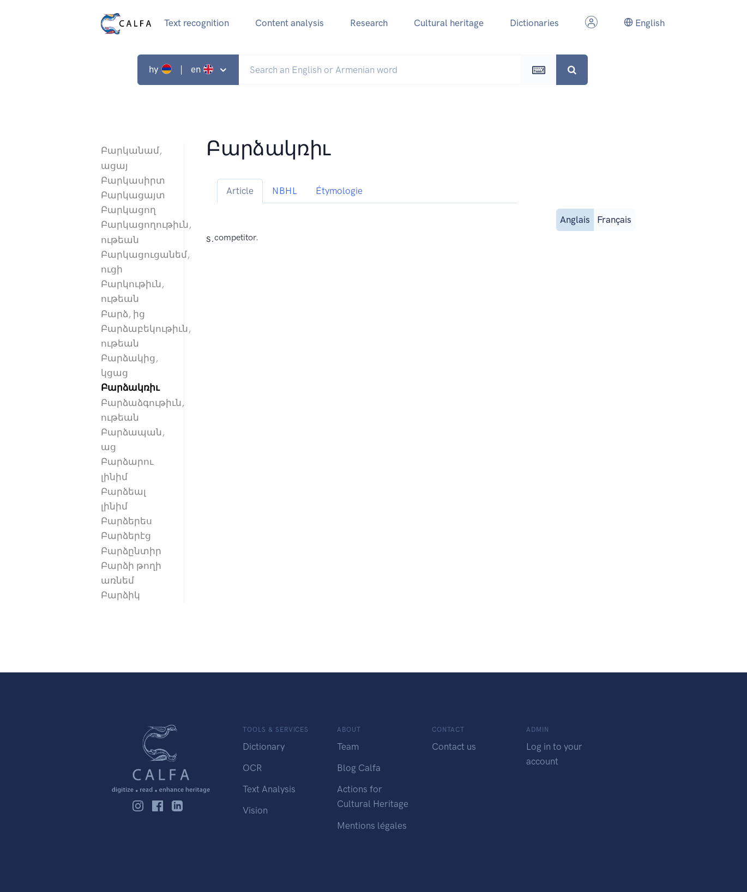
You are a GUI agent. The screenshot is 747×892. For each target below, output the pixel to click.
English (644, 22)
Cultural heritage (449, 22)
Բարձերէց (126, 535)
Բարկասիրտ (133, 180)
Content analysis (289, 22)
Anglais (575, 219)
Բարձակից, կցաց (129, 365)
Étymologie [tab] (339, 190)
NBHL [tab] (284, 190)
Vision (255, 810)
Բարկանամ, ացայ (131, 158)
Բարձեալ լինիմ (123, 499)
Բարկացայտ (133, 195)
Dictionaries (534, 22)
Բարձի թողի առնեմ (131, 573)
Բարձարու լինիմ (127, 469)
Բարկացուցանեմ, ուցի (137, 262)
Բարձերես (126, 520)
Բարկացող (128, 209)
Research (369, 22)
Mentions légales (372, 825)
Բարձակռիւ (130, 387)
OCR (252, 767)
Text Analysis (269, 789)
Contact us (454, 746)
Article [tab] (240, 190)
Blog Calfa (359, 767)
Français (614, 219)
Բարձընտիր (131, 550)
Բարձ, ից (123, 313)
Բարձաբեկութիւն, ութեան (137, 336)
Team (348, 746)
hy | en (182, 69)
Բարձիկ (120, 595)
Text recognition (196, 22)
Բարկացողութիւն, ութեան (137, 232)
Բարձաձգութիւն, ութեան (137, 410)
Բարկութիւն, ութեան (132, 291)
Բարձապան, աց (133, 439)
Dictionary (264, 746)
